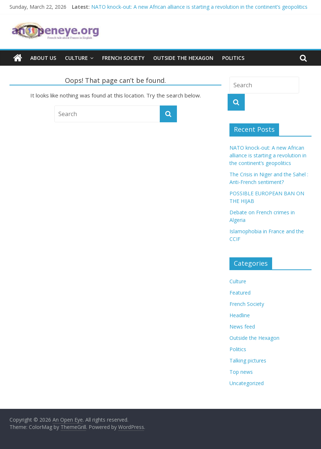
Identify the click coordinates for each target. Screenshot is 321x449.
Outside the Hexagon (183, 57)
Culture (76, 57)
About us (43, 57)
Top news (241, 371)
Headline (239, 315)
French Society (123, 57)
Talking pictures (247, 360)
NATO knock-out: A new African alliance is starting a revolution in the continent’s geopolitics (199, 6)
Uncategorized (246, 383)
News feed (242, 326)
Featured (240, 292)
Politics (233, 57)
